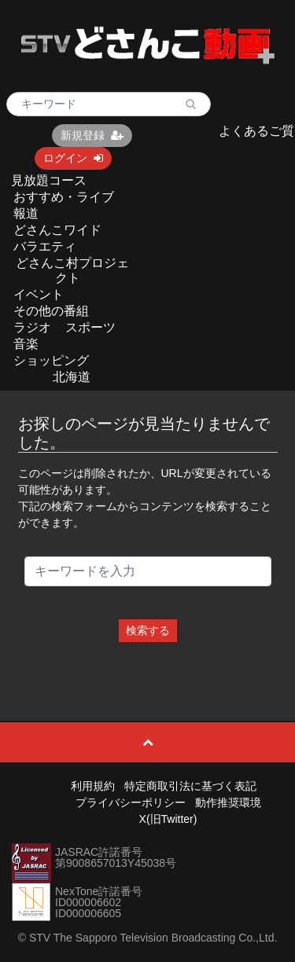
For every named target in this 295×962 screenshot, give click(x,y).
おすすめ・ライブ (63, 197)
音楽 (26, 344)
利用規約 (93, 786)
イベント (38, 294)
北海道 (71, 377)
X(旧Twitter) (168, 819)
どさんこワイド (57, 230)
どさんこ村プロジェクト (72, 270)
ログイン (73, 158)
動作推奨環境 (228, 802)
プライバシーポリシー (131, 802)
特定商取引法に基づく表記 (190, 786)
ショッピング (51, 360)
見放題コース (49, 180)
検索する (148, 630)
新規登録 (92, 135)
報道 (26, 213)
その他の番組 (51, 311)
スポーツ (90, 327)
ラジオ (32, 327)
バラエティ (44, 246)
